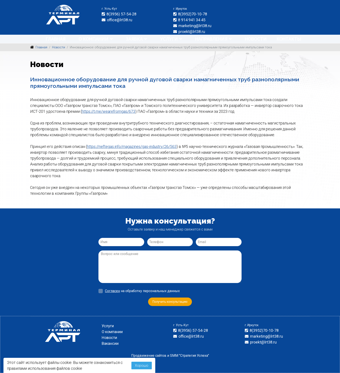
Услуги (169, 39)
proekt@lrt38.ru (191, 31)
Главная (55, 39)
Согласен (112, 291)
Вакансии (110, 343)
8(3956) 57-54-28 (121, 14)
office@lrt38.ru (119, 20)
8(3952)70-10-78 (192, 14)
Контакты (288, 39)
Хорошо (141, 365)
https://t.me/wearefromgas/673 (108, 111)
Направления (211, 39)
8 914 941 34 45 (191, 20)
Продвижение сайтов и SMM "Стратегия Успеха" (170, 355)
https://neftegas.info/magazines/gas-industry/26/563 (132, 146)
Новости (256, 39)
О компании (93, 39)
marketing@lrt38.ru (194, 25)
